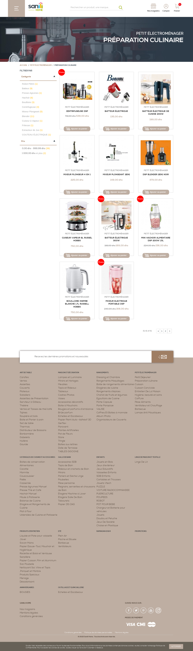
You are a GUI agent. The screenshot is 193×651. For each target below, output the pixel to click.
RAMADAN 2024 (104, 531)
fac (129, 610)
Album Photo (104, 416)
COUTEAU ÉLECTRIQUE (36, 134)
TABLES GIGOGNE (68, 451)
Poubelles (63, 479)
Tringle (61, 440)
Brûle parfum (65, 412)
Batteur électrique (116, 111)
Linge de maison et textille (147, 457)
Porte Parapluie (105, 405)
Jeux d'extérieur (106, 465)
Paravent (63, 426)
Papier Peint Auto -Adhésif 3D (74, 419)
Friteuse (27, 125)
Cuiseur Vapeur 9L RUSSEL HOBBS (77, 239)
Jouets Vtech (104, 483)
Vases (61, 398)
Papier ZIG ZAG (66, 504)
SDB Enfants (103, 476)
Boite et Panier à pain (32, 419)
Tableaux (63, 391)
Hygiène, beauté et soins (148, 394)
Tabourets (63, 500)
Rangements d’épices (108, 391)
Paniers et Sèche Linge (71, 476)
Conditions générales (31, 616)
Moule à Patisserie (30, 497)
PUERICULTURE (105, 493)
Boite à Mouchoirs (67, 405)
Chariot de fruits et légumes (112, 394)
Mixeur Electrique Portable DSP (116, 302)
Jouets (100, 514)
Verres (23, 380)
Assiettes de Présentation (34, 398)
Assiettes (25, 384)
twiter (136, 610)
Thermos (25, 426)
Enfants (101, 457)
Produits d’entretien (30, 531)
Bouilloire (28, 102)
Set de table (27, 423)
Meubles (62, 384)
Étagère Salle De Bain (70, 497)
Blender (28, 116)
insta (158, 610)
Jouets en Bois (105, 461)
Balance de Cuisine (30, 500)
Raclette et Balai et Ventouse (36, 553)
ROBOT (101, 500)
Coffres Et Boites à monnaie (112, 412)
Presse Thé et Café (30, 490)
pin (143, 610)
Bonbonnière (27, 433)
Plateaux (25, 391)
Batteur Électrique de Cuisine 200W (155, 113)
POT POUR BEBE (106, 504)
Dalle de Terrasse (67, 447)
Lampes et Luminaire (70, 377)
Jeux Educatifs (105, 468)
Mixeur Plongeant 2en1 (116, 174)
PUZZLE (101, 486)
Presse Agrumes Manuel (33, 486)
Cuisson (139, 384)
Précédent (158, 331)
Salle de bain (64, 457)
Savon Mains (27, 542)
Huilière (24, 440)
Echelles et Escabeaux (70, 416)
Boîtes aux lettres (67, 444)
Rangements (103, 372)
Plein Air (62, 535)
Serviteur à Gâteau (30, 401)
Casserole (25, 483)
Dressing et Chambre (108, 377)
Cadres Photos (66, 394)
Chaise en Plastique (107, 525)
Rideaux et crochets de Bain (73, 468)
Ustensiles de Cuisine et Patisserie (38, 514)
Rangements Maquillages (110, 380)
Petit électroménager (159, 33)
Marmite (24, 472)
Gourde (24, 444)
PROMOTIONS (141, 531)
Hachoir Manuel (28, 493)
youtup (151, 610)
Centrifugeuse (30, 107)
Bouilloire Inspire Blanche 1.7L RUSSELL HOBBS (77, 304)
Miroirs (61, 472)
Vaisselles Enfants (106, 472)
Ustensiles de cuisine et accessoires (37, 457)
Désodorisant (27, 581)
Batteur (27, 88)
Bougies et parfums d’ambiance (75, 409)
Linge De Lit (141, 461)
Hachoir (27, 97)
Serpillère (25, 556)
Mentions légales (29, 612)
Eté (59, 531)
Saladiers (25, 394)
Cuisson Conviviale (145, 387)
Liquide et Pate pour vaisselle (36, 535)
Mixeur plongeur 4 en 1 (77, 174)
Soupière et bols (29, 416)
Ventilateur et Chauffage (148, 405)
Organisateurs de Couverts (111, 419)
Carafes (24, 377)
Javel (23, 539)
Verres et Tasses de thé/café (36, 409)
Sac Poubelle (27, 564)
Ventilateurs (64, 546)
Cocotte (24, 468)
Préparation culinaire (146, 380)
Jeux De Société (106, 521)
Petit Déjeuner (143, 377)
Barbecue (140, 409)
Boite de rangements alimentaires (115, 384)
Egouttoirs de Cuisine (108, 398)
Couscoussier (27, 476)
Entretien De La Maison (147, 391)
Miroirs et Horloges (68, 380)
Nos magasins (27, 609)
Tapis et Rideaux (67, 387)
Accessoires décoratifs (70, 401)
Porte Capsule (104, 401)
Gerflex (62, 423)
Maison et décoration (68, 372)
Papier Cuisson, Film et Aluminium (38, 560)
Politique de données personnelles (98, 632)
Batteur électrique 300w (116, 239)
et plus (34, 153)
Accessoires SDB (67, 461)
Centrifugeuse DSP (77, 111)
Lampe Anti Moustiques (148, 412)
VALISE (100, 409)
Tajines (23, 412)
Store (61, 437)
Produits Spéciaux (29, 574)
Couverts (25, 387)
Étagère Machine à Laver (72, 493)
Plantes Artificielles (68, 430)
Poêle (23, 479)
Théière (24, 405)
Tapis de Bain (65, 465)
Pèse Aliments (143, 401)
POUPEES (102, 497)
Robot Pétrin (30, 84)
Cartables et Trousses (109, 479)
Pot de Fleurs (65, 433)
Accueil (23, 65)
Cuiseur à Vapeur (32, 121)
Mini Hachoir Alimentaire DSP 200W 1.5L (155, 239)
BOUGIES (25, 592)
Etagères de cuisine (107, 387)
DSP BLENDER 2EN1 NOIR (156, 174)
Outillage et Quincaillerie (71, 587)
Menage (24, 578)
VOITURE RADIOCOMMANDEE (113, 490)
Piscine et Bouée (67, 539)
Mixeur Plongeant (32, 111)
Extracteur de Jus (32, 130)
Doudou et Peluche (107, 518)
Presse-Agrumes (32, 93)
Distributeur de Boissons (33, 430)
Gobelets (25, 437)
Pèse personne (66, 483)
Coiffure (139, 398)
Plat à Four (26, 511)
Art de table (26, 372)
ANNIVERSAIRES (27, 587)
